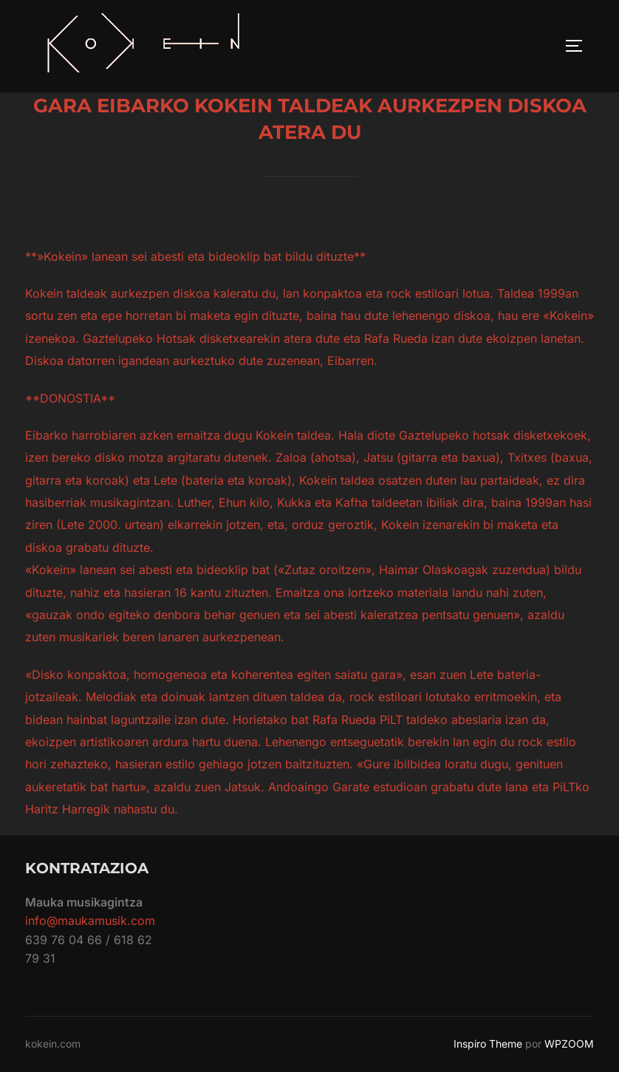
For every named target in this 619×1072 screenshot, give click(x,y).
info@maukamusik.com (90, 920)
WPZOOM (569, 1043)
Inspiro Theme (488, 1043)
